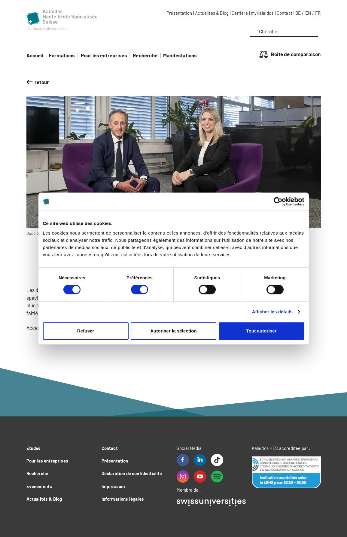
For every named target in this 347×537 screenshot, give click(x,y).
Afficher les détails (272, 311)
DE (298, 13)
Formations (62, 55)
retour (42, 82)
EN (308, 13)
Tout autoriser (261, 330)
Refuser (85, 330)
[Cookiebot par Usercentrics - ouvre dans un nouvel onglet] (278, 201)
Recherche (145, 55)
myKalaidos (262, 13)
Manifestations (180, 55)
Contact (284, 13)
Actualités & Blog (212, 13)
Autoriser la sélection (173, 330)
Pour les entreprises (104, 55)
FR (318, 13)
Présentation (179, 13)
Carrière (240, 13)
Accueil (34, 55)
